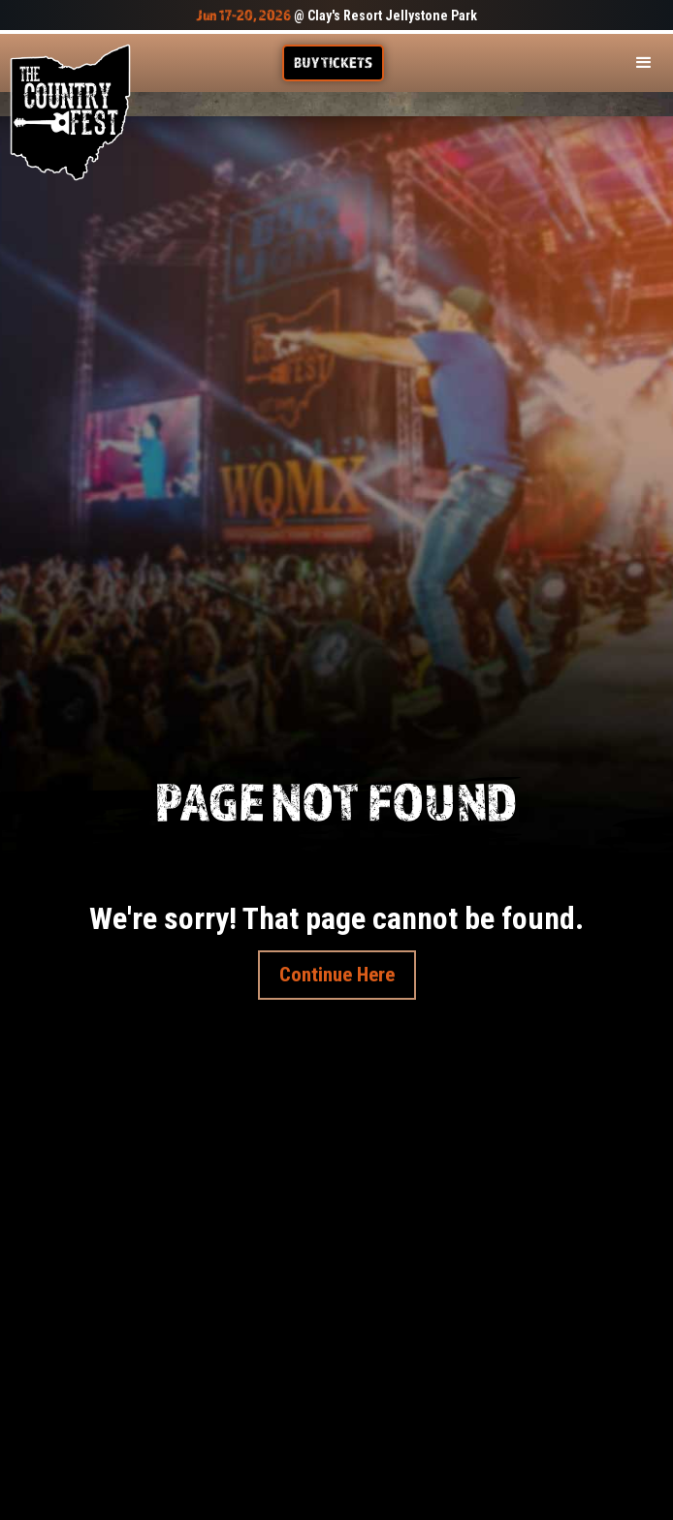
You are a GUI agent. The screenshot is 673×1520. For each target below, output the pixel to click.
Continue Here (337, 974)
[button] (644, 63)
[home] (70, 112)
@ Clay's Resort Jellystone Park (336, 15)
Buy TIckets (333, 62)
